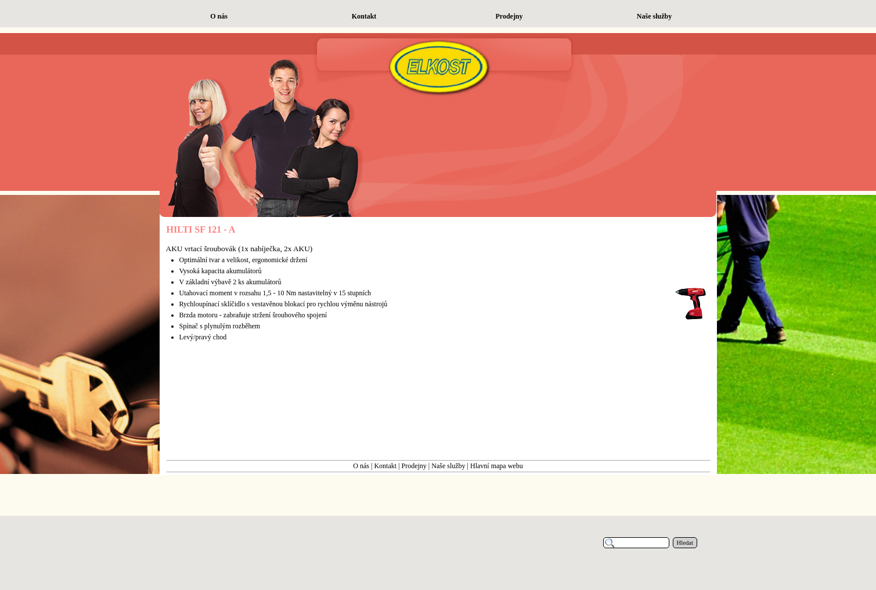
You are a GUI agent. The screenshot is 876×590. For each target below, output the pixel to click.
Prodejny (414, 466)
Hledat (685, 543)
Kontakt (385, 466)
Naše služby (448, 466)
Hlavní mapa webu (496, 466)
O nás (361, 466)
